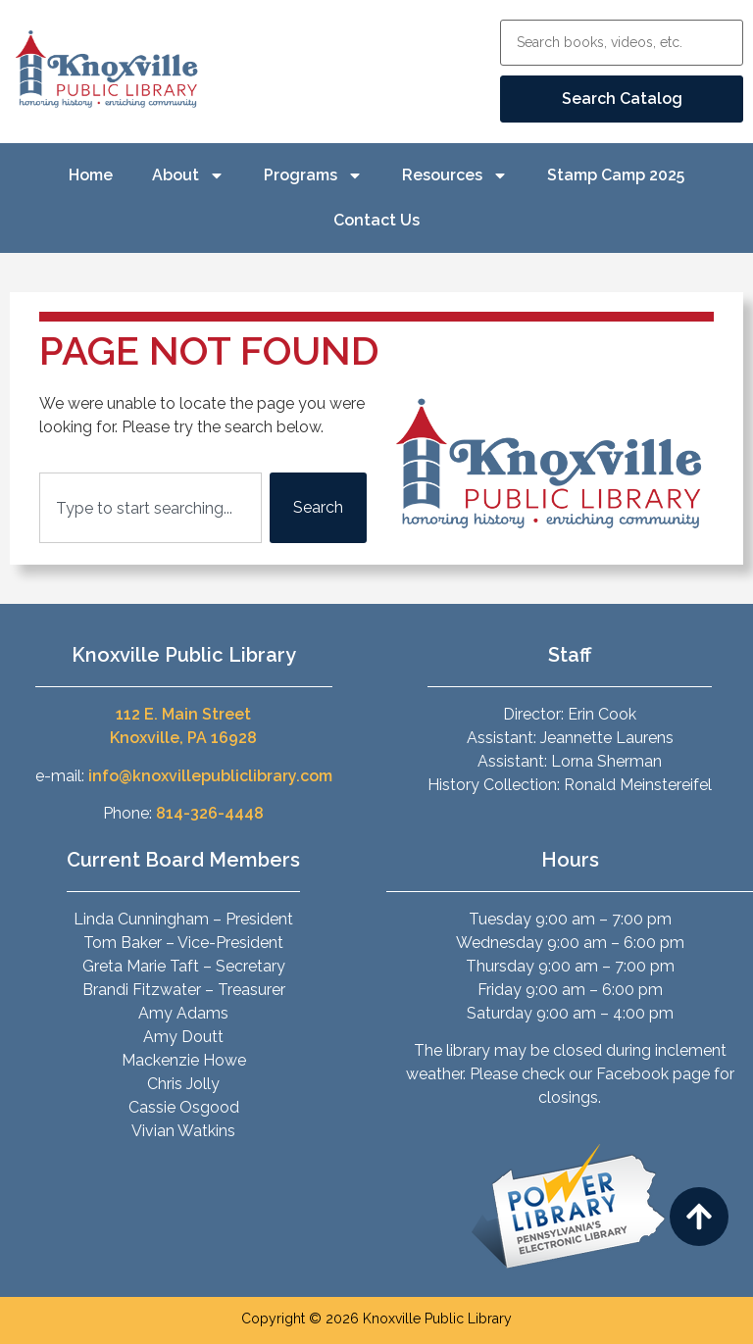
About (188, 175)
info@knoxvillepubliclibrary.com (210, 776)
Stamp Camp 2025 (615, 175)
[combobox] (150, 508)
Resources (455, 175)
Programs (313, 175)
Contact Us (376, 220)
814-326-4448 (210, 813)
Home (91, 175)
